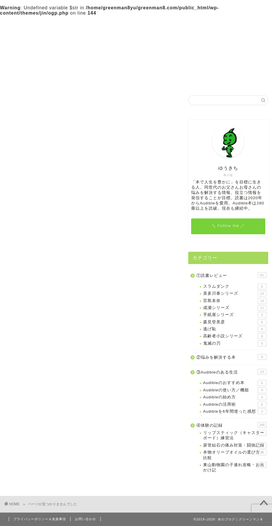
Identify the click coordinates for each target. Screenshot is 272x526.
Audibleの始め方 (234, 397)
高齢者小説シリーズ (234, 336)
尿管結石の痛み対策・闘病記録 (234, 445)
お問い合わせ (230, 23)
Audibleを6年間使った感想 (234, 411)
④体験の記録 (38, 373)
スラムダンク (234, 286)
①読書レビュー (65, 23)
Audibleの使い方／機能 (234, 390)
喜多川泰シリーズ (234, 293)
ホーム (26, 23)
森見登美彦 (234, 322)
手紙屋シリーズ (234, 315)
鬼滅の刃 (234, 343)
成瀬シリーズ (234, 308)
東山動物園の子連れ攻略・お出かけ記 (234, 467)
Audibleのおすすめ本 (234, 383)
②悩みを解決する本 (105, 25)
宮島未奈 (234, 301)
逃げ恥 (234, 329)
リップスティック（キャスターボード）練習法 (234, 435)
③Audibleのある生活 (147, 23)
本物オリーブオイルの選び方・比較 (234, 454)
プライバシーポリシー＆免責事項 (39, 519)
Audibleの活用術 (234, 404)
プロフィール (190, 23)
